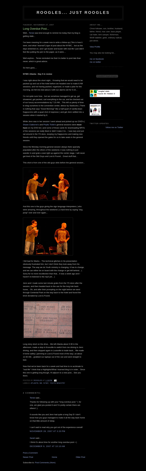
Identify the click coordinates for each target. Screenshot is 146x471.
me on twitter (95, 62)
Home (54, 457)
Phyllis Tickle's (49, 124)
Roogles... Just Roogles (73, 12)
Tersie (31, 33)
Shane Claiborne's (31, 124)
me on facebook (97, 59)
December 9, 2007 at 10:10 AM (47, 446)
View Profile (95, 47)
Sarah (32, 438)
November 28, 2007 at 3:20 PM (47, 431)
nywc (46, 383)
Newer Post (28, 457)
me (41, 383)
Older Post (80, 457)
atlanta (34, 383)
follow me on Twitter (114, 127)
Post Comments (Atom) (45, 462)
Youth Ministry (57, 383)
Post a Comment (30, 453)
